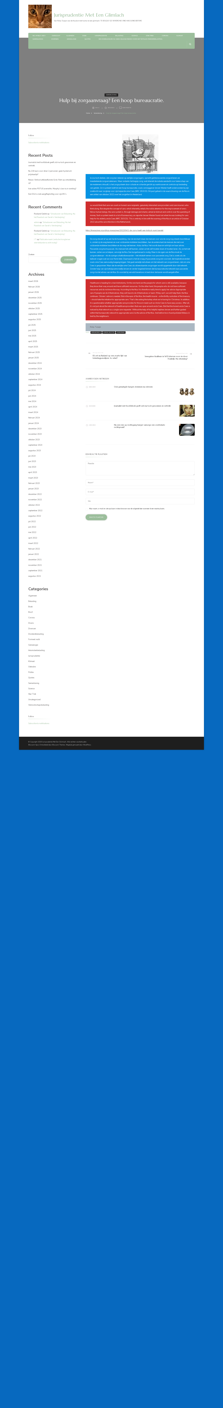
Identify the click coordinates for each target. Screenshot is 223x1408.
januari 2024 (33, 423)
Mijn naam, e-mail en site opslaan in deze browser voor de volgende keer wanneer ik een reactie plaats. (127, 508)
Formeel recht (34, 639)
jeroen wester (108, 332)
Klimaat (179, 36)
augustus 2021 (34, 576)
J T (35, 239)
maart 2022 (33, 543)
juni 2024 (32, 396)
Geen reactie (126, 108)
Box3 (30, 612)
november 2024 (35, 368)
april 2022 (32, 538)
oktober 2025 (34, 308)
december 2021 (35, 559)
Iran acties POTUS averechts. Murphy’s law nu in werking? (52, 188)
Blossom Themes (58, 745)
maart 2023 (33, 478)
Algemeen (70, 36)
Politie (31, 672)
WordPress (87, 745)
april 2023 (32, 472)
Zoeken (31, 254)
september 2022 (35, 510)
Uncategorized (34, 699)
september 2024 (35, 379)
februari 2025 (34, 352)
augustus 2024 (34, 385)
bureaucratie (96, 332)
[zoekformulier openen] (190, 44)
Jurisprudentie (101, 36)
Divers (31, 623)
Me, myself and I (39, 36)
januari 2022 (33, 554)
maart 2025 (33, 347)
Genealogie (71, 39)
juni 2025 (32, 330)
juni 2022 (32, 527)
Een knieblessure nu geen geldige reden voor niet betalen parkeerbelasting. (131, 39)
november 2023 (35, 434)
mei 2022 (32, 532)
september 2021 (35, 570)
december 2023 (35, 428)
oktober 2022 (34, 505)
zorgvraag (121, 332)
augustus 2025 (34, 319)
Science (135, 36)
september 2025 (35, 314)
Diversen (55, 39)
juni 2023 (32, 461)
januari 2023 (33, 488)
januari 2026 (33, 292)
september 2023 (35, 445)
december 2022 (35, 494)
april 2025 (32, 341)
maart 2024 (33, 412)
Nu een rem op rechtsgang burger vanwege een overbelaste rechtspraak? (139, 426)
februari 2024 (34, 417)
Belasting (119, 36)
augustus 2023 (34, 450)
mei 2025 (32, 336)
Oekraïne (32, 666)
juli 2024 (32, 390)
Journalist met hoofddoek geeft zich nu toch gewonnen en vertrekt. (142, 406)
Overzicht (56, 36)
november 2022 (35, 499)
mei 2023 (32, 467)
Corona (165, 36)
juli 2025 (32, 325)
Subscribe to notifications (38, 142)
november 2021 (35, 565)
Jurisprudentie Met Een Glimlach (89, 15)
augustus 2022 (34, 516)
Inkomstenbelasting (36, 650)
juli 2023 (32, 456)
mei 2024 (32, 401)
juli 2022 (32, 521)
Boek (84, 36)
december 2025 (35, 297)
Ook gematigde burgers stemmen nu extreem (133, 387)
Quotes (87, 39)
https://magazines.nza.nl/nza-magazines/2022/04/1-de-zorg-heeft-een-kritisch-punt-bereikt (124, 230)
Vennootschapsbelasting (38, 705)
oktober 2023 (34, 439)
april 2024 (32, 407)
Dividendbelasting (36, 634)
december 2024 (35, 363)
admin (97, 107)
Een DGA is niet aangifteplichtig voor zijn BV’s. (47, 194)
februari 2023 (34, 483)
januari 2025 (33, 357)
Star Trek (150, 36)
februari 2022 (34, 549)
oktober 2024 (34, 374)
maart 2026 (33, 281)
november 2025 (35, 303)
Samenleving (38, 39)
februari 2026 (34, 287)
